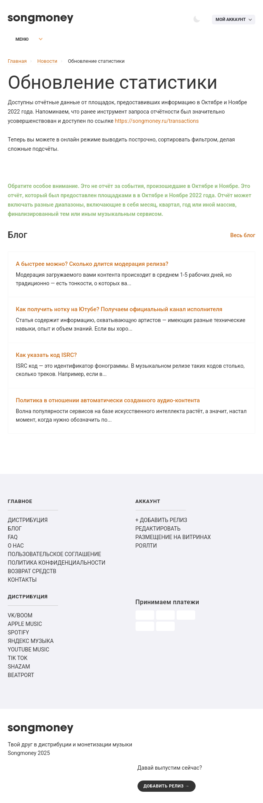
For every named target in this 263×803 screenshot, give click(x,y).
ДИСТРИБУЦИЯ (28, 522)
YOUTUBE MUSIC (28, 651)
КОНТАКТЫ (22, 581)
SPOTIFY (18, 634)
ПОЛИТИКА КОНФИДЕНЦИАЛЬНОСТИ (56, 564)
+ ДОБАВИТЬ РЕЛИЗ (161, 522)
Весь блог (242, 235)
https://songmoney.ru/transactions (157, 121)
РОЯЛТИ (146, 547)
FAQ (12, 539)
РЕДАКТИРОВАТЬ (158, 530)
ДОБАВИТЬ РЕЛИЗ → (167, 787)
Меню (17, 39)
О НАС (16, 547)
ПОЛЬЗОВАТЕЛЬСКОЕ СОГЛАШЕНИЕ (54, 556)
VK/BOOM (20, 617)
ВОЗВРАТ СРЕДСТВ (32, 573)
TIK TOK (18, 660)
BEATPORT (21, 677)
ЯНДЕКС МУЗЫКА (30, 642)
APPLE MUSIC (25, 625)
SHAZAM (19, 668)
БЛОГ (15, 530)
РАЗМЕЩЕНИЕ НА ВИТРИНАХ (173, 539)
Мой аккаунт (230, 19)
